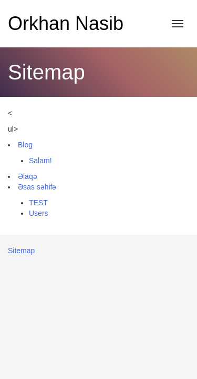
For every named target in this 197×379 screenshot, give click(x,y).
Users (38, 213)
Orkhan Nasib (65, 23)
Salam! (40, 160)
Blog (25, 145)
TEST (38, 202)
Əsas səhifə (37, 187)
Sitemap (21, 250)
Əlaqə (27, 176)
